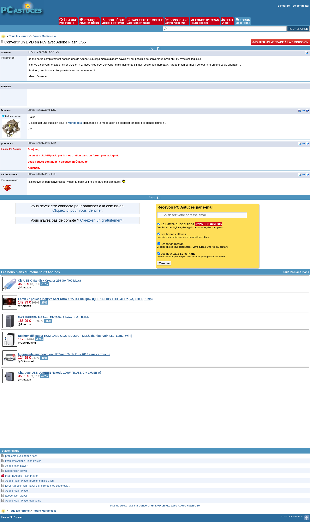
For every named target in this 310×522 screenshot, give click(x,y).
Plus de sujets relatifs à (155, 505)
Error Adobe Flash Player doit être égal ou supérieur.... (37, 485)
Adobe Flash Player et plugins (23, 500)
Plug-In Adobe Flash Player (21, 475)
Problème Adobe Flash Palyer (23, 460)
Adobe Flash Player (17, 490)
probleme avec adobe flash (21, 455)
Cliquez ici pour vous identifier (77, 210)
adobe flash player (16, 470)
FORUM (243, 21)
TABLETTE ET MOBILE (145, 21)
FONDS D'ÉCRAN (205, 21)
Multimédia (75, 122)
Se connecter (300, 5)
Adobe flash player (16, 465)
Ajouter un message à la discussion (280, 42)
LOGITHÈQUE (113, 21)
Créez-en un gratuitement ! (102, 220)
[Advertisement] (155, 419)
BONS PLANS (177, 21)
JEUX (227, 21)
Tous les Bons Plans (296, 272)
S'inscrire (284, 5)
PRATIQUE (89, 21)
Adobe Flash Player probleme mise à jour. (30, 480)
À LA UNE (68, 21)
